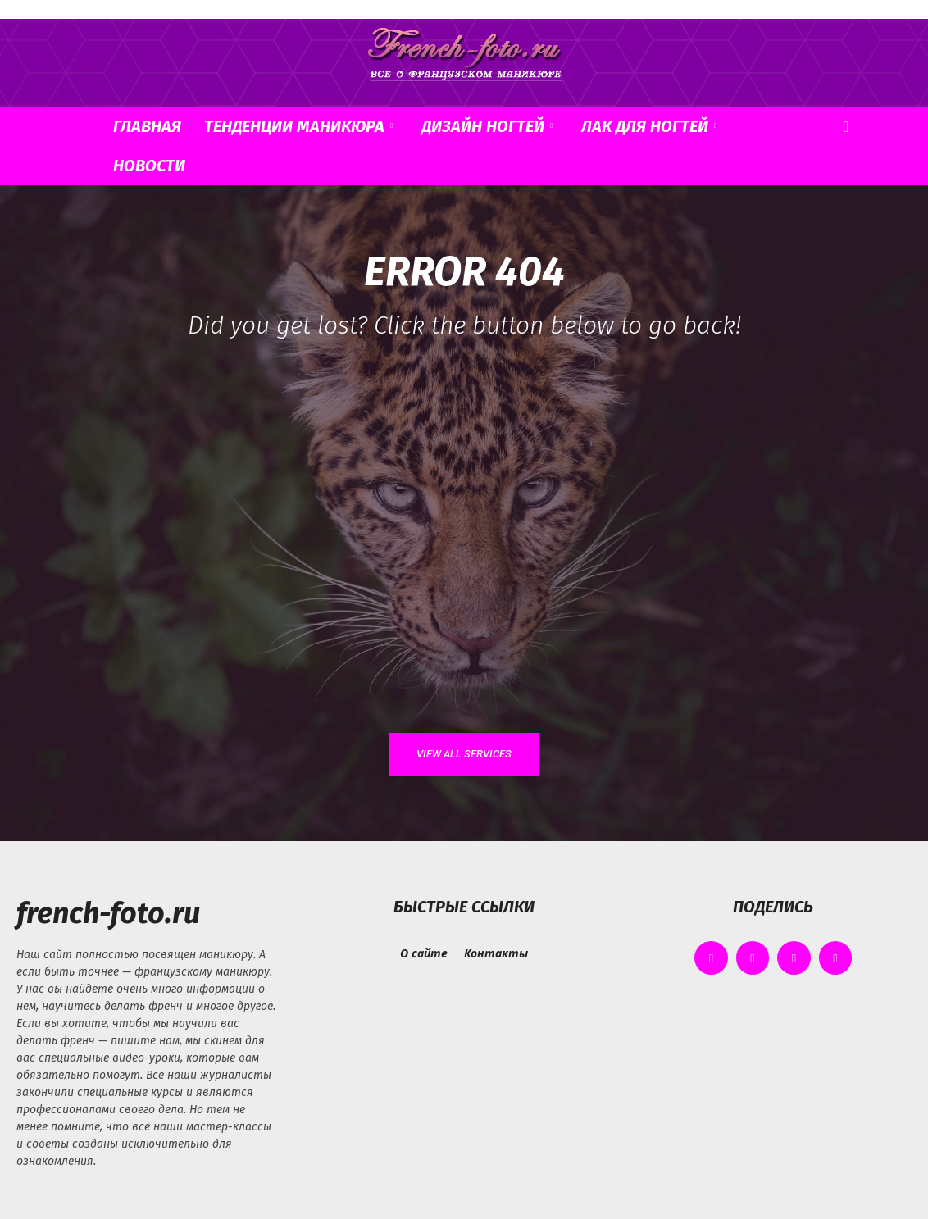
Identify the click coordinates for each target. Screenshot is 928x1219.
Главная (147, 126)
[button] (846, 127)
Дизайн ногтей (487, 126)
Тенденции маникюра (298, 126)
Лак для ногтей (648, 126)
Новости (149, 165)
